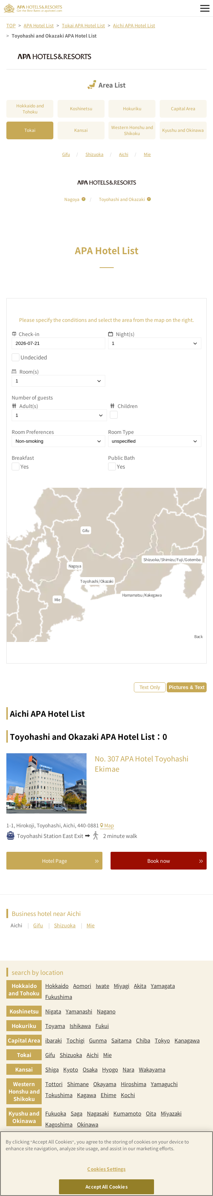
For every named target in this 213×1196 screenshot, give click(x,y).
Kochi (128, 1095)
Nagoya (71, 199)
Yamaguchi (164, 1084)
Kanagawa (187, 1040)
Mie (147, 154)
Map (109, 825)
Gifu (66, 154)
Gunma (98, 1040)
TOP (11, 25)
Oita (151, 1113)
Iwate (102, 985)
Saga (76, 1113)
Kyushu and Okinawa (183, 130)
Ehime (108, 1095)
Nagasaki (98, 1113)
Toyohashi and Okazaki (122, 199)
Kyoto (70, 1069)
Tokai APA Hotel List (83, 25)
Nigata (53, 1011)
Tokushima (58, 1095)
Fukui (102, 1025)
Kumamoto (127, 1113)
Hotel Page (54, 860)
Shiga (52, 1069)
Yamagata (163, 985)
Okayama (104, 1084)
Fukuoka (55, 1113)
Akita (140, 985)
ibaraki (53, 1040)
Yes (24, 466)
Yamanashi (79, 1011)
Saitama (121, 1040)
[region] (106, 1163)
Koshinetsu (81, 108)
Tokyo (162, 1040)
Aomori (82, 985)
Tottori (54, 1084)
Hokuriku (132, 108)
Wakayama (152, 1069)
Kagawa (86, 1095)
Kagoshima (58, 1124)
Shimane (78, 1084)
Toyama (55, 1025)
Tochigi (75, 1040)
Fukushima (58, 996)
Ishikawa (80, 1025)
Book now (158, 860)
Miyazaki (171, 1113)
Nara (128, 1069)
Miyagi (121, 985)
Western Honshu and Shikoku (132, 130)
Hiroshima (133, 1084)
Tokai (29, 130)
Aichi (123, 154)
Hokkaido (57, 985)
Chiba (143, 1040)
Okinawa (87, 1124)
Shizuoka (94, 154)
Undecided (33, 357)
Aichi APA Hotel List (134, 25)
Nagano (106, 1011)
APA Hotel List (39, 25)
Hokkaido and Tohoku (30, 108)
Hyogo (110, 1069)
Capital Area (183, 108)
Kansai (81, 130)
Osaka (90, 1069)
